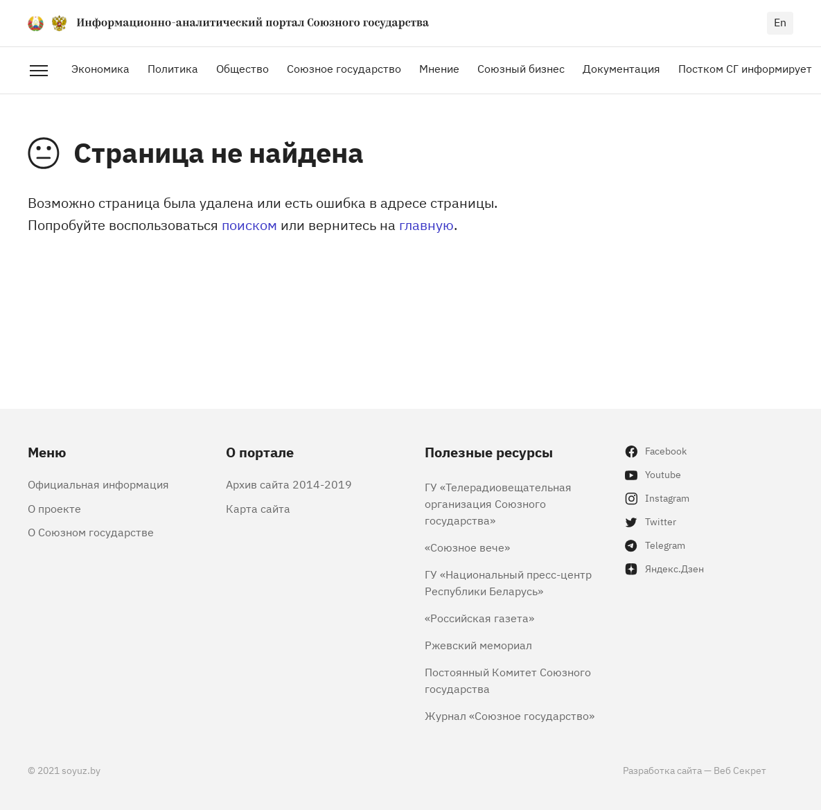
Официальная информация (98, 483)
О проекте (54, 508)
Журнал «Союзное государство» (509, 715)
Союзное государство (344, 68)
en (780, 21)
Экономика (100, 68)
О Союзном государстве (91, 531)
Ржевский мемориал (478, 644)
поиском (249, 224)
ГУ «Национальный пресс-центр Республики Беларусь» (508, 582)
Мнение (439, 68)
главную (426, 224)
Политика (173, 68)
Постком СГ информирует (745, 68)
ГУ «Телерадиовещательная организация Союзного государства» (498, 503)
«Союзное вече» (467, 546)
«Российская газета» (479, 617)
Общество (242, 68)
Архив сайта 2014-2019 (289, 483)
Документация (621, 68)
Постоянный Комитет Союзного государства (508, 680)
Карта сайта (258, 508)
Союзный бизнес (521, 68)
